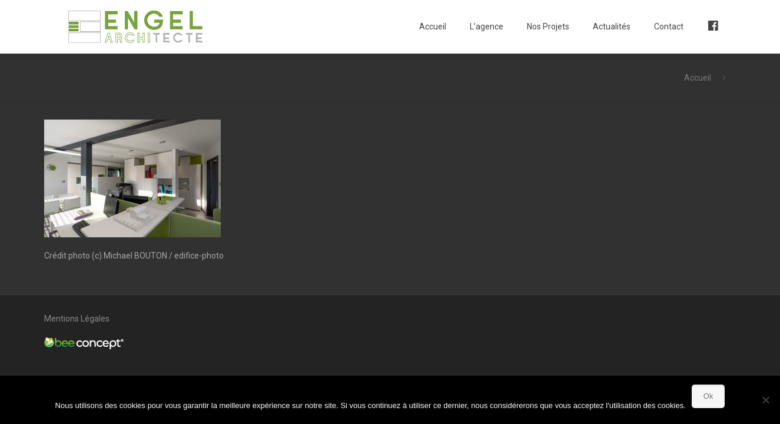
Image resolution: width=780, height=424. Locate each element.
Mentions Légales (76, 318)
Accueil (697, 77)
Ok (708, 396)
